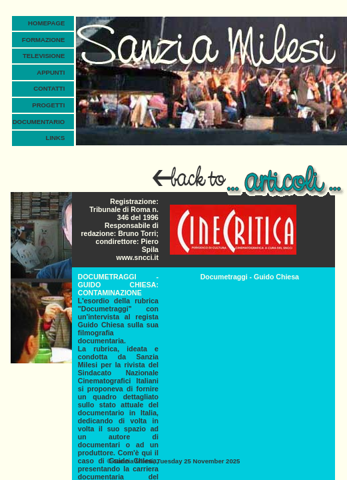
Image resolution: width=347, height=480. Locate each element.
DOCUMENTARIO (39, 121)
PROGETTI (48, 105)
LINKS (55, 137)
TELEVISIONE (44, 55)
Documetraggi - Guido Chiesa (249, 277)
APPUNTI (51, 72)
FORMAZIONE (43, 39)
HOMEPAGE (46, 23)
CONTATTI (49, 88)
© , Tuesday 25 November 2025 (173, 461)
